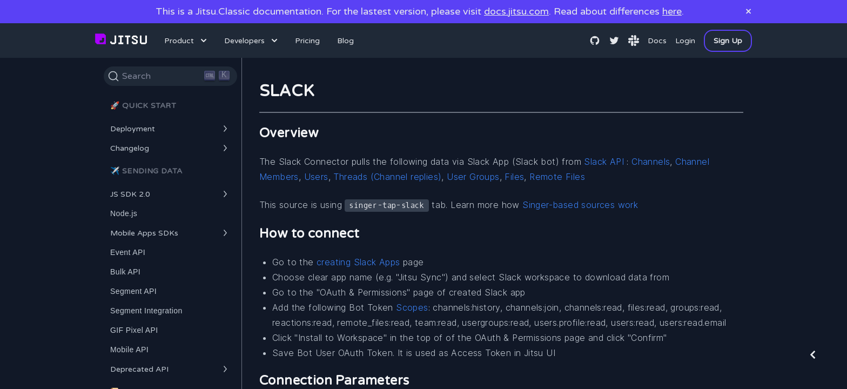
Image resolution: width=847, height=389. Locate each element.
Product (186, 40)
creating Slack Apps (358, 262)
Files (514, 176)
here (672, 11)
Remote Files (557, 176)
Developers (252, 40)
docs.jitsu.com (516, 11)
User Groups (473, 176)
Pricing (307, 40)
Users (316, 176)
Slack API (604, 161)
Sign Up (728, 40)
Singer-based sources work (580, 204)
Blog (345, 40)
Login (685, 40)
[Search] (170, 76)
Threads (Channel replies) (387, 176)
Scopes (412, 307)
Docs (657, 40)
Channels (650, 161)
